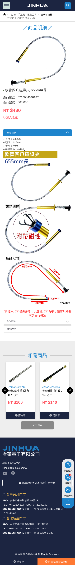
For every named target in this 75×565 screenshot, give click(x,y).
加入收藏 (10, 117)
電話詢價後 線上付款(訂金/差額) (37, 482)
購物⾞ (19, 561)
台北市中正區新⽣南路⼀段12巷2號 (29, 524)
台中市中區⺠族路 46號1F (24, 500)
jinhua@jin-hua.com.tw (14, 467)
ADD (5, 500)
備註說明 (11, 328)
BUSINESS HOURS (13, 508)
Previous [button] (5, 392)
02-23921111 (16, 528)
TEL (4, 504)
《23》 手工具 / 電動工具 (23, 14)
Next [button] (70, 392)
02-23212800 (40, 528)
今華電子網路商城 (37, 5)
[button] (68, 5)
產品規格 (11, 132)
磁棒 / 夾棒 (46, 14)
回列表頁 (37, 425)
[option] (20, 390)
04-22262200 (40, 504)
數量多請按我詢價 (56, 561)
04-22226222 (16, 504)
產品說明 (11, 321)
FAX (28, 504)
